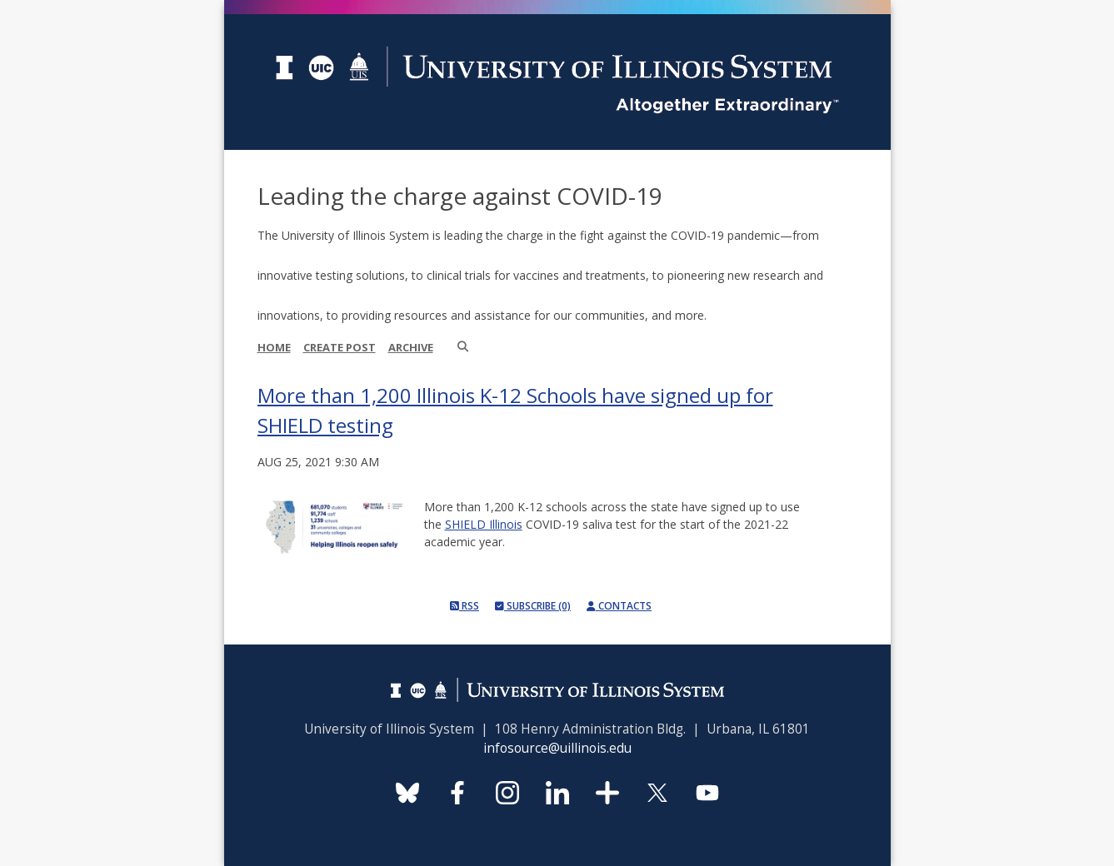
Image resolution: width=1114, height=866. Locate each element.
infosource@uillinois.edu (557, 748)
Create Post (339, 347)
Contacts (619, 606)
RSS (464, 606)
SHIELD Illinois (483, 524)
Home (274, 347)
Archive (410, 347)
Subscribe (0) (533, 606)
